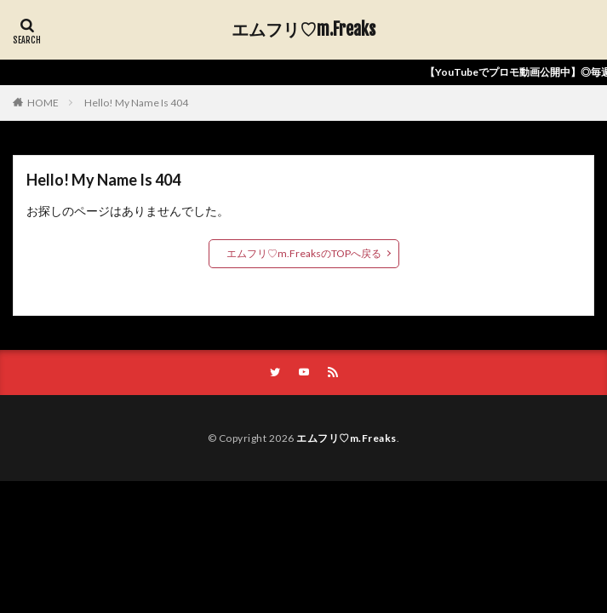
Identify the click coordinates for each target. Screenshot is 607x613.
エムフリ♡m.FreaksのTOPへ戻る (303, 253)
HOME (43, 102)
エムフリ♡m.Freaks (303, 29)
